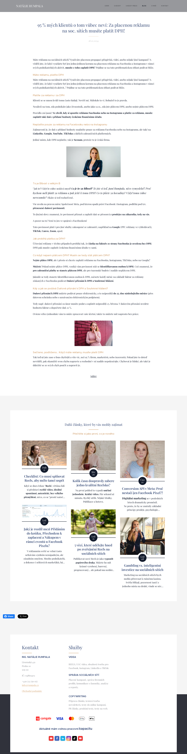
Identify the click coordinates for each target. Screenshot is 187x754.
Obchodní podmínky (32, 691)
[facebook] (57, 738)
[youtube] (51, 738)
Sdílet (93, 376)
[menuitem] (143, 6)
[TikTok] (74, 738)
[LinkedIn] (62, 738)
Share (8, 616)
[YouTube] (80, 738)
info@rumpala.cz (30, 685)
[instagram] (68, 738)
